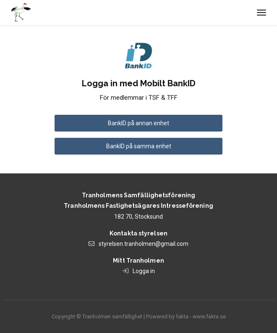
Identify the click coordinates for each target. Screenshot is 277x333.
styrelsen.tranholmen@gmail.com (143, 243)
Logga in (144, 271)
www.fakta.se (209, 316)
